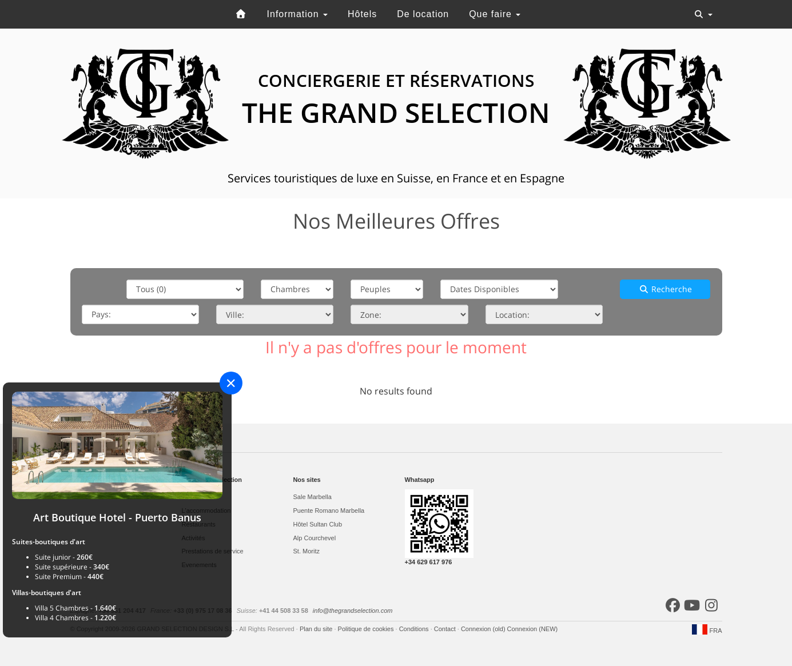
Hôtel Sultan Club (318, 524)
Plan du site (317, 628)
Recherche (665, 289)
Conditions (415, 628)
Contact (445, 628)
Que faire (494, 14)
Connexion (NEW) (532, 628)
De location (423, 14)
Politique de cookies (367, 628)
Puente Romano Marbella (329, 510)
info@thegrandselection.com (353, 610)
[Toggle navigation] (703, 14)
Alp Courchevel (314, 538)
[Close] (231, 383)
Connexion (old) (484, 628)
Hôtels (362, 14)
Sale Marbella (312, 496)
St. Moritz (306, 551)
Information (297, 14)
